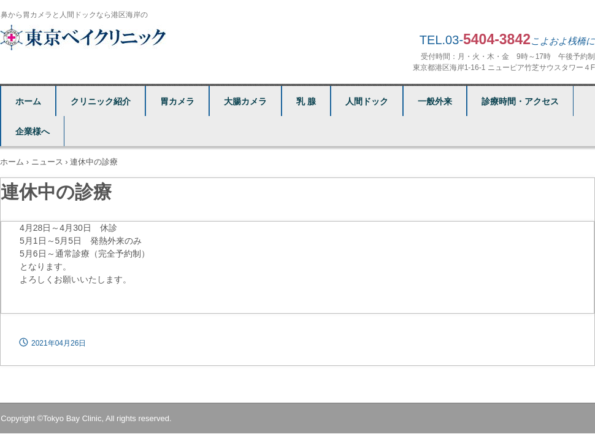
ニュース (47, 161)
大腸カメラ (245, 101)
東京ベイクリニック (85, 37)
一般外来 (435, 101)
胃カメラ (177, 101)
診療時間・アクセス (520, 101)
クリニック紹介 (101, 101)
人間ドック (366, 101)
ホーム (28, 101)
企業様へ (32, 131)
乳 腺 (306, 101)
